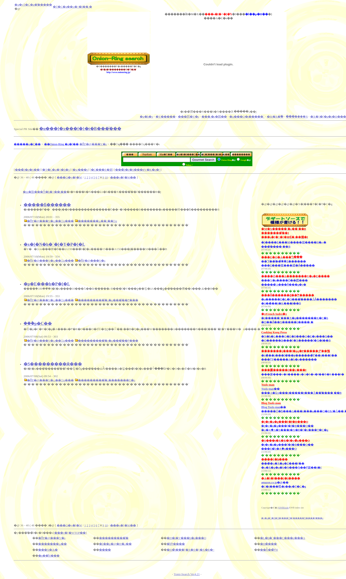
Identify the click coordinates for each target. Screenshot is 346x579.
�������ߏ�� (52, 544)
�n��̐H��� (48, 555)
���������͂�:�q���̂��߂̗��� (108, 300)
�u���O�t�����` (246, 116)
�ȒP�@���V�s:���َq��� (50, 221)
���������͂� (113, 538)
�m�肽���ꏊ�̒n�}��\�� (44, 192)
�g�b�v (146, 116)
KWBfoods (283, 507)
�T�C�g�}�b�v (56, 169)
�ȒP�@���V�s (93, 144)
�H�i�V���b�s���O (186, 538)
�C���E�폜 (101, 169)
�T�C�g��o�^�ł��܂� (72, 6)
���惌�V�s (188, 116)
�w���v (80, 169)
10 (106, 177)
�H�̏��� (268, 544)
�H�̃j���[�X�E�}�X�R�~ (190, 549)
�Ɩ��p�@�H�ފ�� (115, 544)
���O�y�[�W (69, 177)
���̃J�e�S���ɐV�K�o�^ (138, 169)
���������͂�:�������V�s (106, 380)
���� (105, 549)
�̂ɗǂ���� (176, 544)
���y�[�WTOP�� (70, 532)
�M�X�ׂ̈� (275, 116)
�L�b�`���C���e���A (282, 538)
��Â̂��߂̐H (269, 549)
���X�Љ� (48, 549)
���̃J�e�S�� (27, 169)
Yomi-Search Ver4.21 (187, 574)
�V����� (165, 116)
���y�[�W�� (123, 177)
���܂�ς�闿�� (214, 116)
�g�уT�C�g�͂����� (33, 4)
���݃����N (297, 116)
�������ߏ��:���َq (97, 221)
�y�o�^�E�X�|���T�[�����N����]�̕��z (292, 518)
